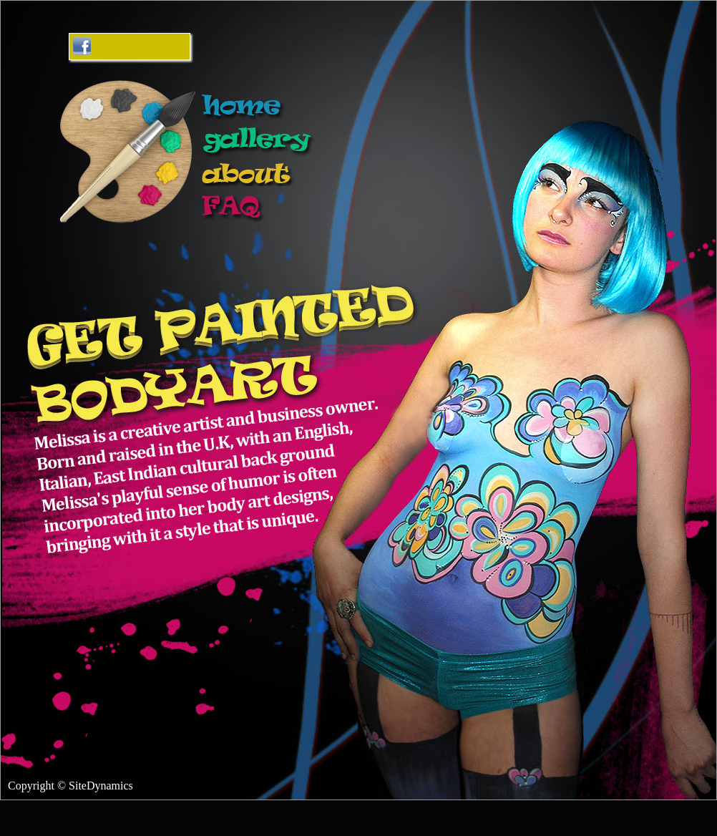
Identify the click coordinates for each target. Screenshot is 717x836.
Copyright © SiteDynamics (70, 785)
